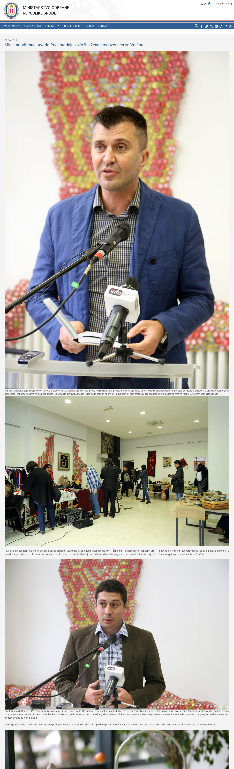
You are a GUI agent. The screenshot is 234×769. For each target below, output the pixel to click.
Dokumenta (52, 26)
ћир (217, 3)
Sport (78, 26)
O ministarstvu (11, 26)
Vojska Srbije (32, 26)
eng (230, 3)
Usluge (67, 26)
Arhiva (90, 26)
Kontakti (103, 26)
